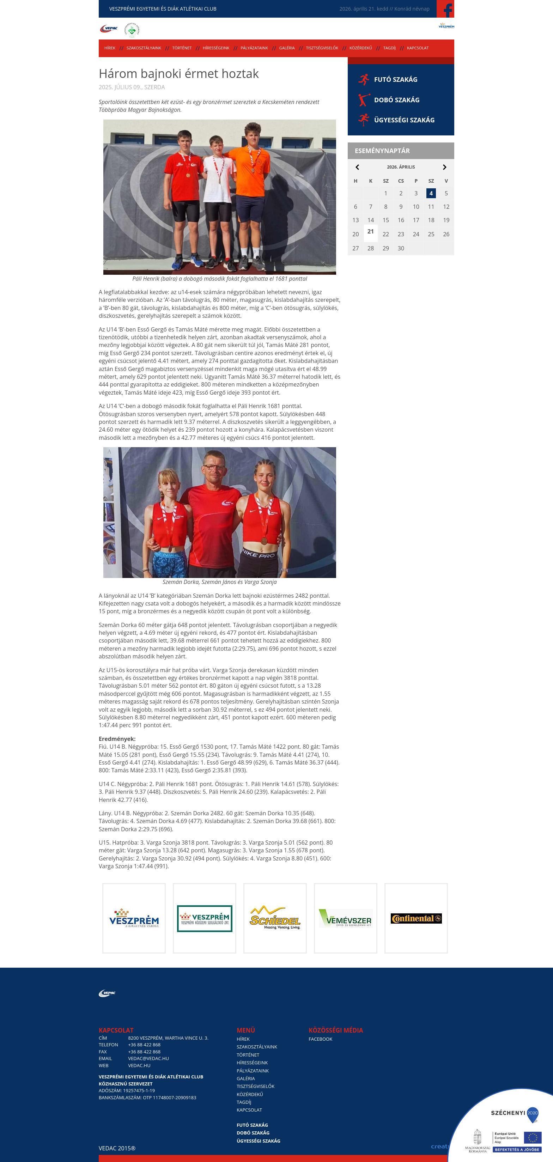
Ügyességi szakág (404, 120)
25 (431, 234)
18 (431, 220)
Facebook (320, 1039)
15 (386, 220)
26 (446, 234)
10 (416, 207)
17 (416, 220)
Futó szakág (396, 79)
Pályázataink (254, 47)
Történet (182, 47)
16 (401, 220)
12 (446, 207)
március (357, 167)
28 (370, 248)
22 (386, 234)
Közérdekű (361, 47)
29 (386, 248)
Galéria (287, 47)
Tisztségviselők (322, 47)
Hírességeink (216, 47)
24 (416, 234)
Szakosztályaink (144, 47)
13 (355, 220)
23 (401, 234)
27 (355, 248)
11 (431, 207)
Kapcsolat (418, 47)
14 (370, 220)
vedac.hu (139, 1065)
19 (446, 220)
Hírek (109, 47)
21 (370, 231)
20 (355, 234)
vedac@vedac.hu (148, 1058)
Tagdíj (389, 47)
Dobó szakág (397, 100)
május (444, 167)
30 (401, 248)
